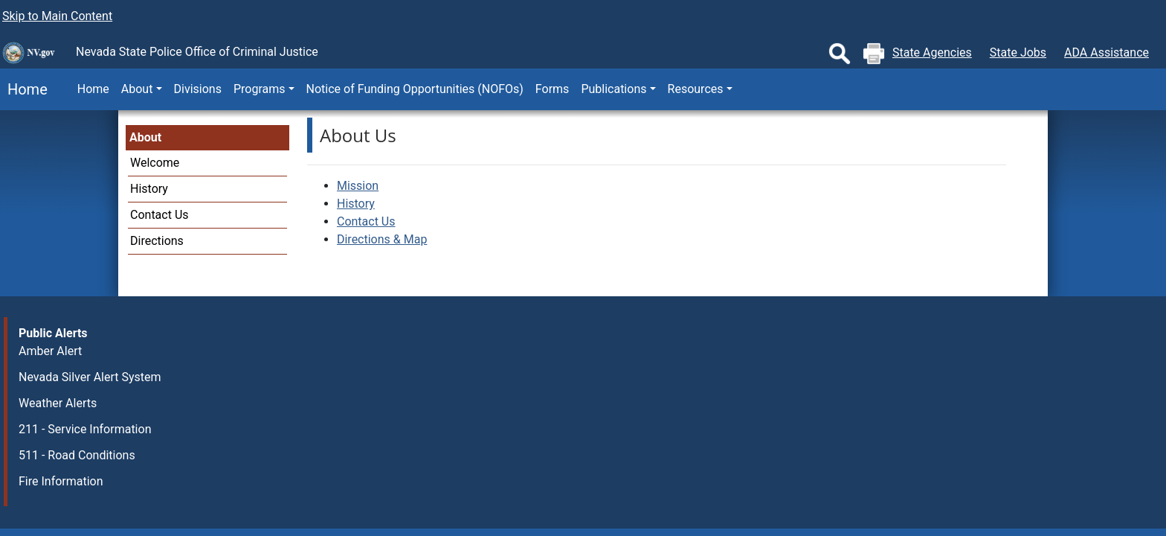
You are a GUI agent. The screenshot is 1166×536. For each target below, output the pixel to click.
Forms (552, 89)
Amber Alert (50, 351)
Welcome (154, 163)
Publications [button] (613, 89)
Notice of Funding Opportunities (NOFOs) (415, 89)
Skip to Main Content (57, 16)
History (149, 189)
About (145, 137)
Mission (358, 186)
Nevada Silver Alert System (90, 377)
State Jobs (1018, 52)
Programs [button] (259, 89)
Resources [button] (696, 89)
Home (24, 89)
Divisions (198, 89)
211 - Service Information (85, 429)
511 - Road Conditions (77, 455)
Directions (157, 241)
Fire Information (61, 481)
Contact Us (159, 215)
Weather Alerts (58, 403)
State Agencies (932, 52)
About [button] (137, 89)
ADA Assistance (1106, 52)
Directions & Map (382, 239)
